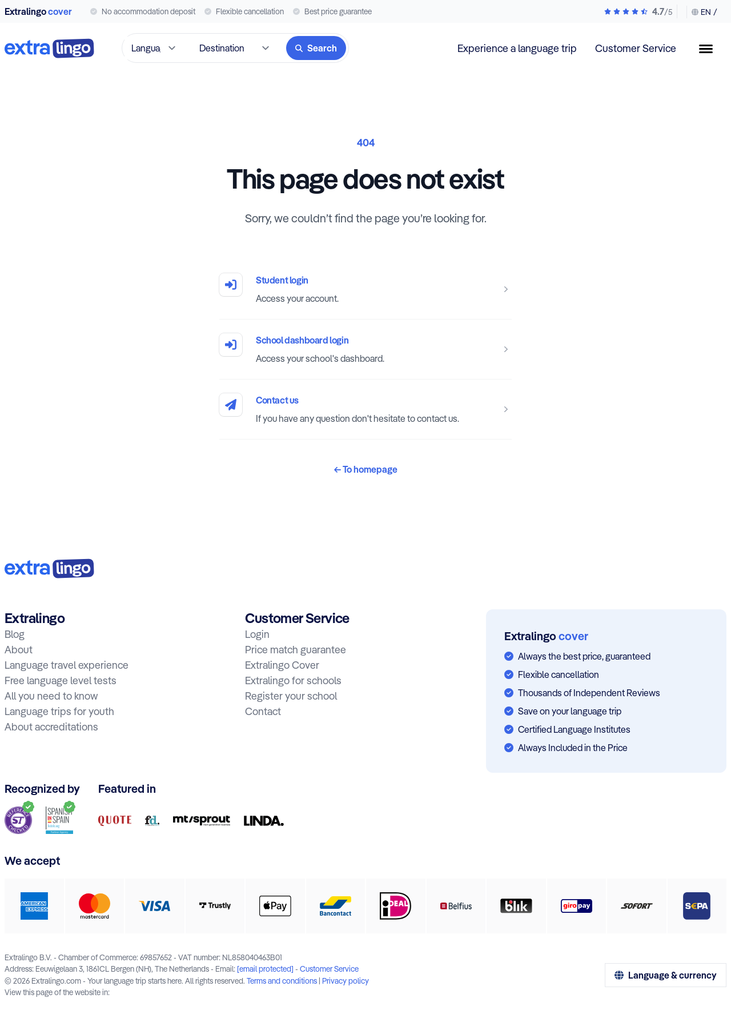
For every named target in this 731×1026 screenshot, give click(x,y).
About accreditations (51, 726)
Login (257, 634)
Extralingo (38, 11)
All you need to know (51, 695)
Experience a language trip (517, 48)
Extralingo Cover (282, 665)
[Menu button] (710, 49)
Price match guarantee (295, 649)
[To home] (49, 48)
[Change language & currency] (701, 12)
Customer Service (635, 48)
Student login (282, 280)
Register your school (291, 695)
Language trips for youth (59, 711)
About (19, 649)
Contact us (277, 400)
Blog (15, 634)
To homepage (365, 469)
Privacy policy (345, 980)
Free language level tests (61, 680)
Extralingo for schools (293, 680)
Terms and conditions (282, 980)
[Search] (316, 48)
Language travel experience (66, 665)
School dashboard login (302, 340)
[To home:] (49, 568)
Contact (263, 711)
